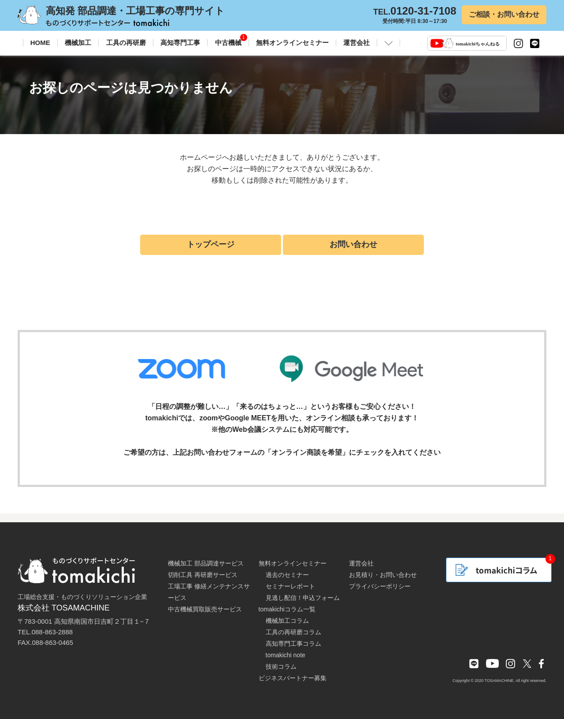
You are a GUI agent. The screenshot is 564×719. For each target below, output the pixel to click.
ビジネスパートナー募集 (293, 678)
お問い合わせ (353, 244)
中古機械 (228, 42)
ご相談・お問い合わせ (504, 14)
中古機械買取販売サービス (205, 609)
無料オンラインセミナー (292, 42)
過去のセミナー (287, 574)
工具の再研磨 (126, 42)
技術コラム (281, 666)
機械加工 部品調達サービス (206, 563)
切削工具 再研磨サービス (202, 574)
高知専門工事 (180, 42)
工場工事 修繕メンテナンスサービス (209, 592)
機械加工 (78, 42)
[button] (389, 42)
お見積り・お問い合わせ (383, 574)
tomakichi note (285, 655)
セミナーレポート (290, 586)
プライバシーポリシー (380, 586)
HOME (40, 42)
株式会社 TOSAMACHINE (64, 607)
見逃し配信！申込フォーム (303, 597)
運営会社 (356, 42)
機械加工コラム (287, 620)
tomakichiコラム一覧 (287, 609)
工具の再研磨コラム (293, 632)
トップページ (210, 244)
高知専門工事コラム (293, 643)
